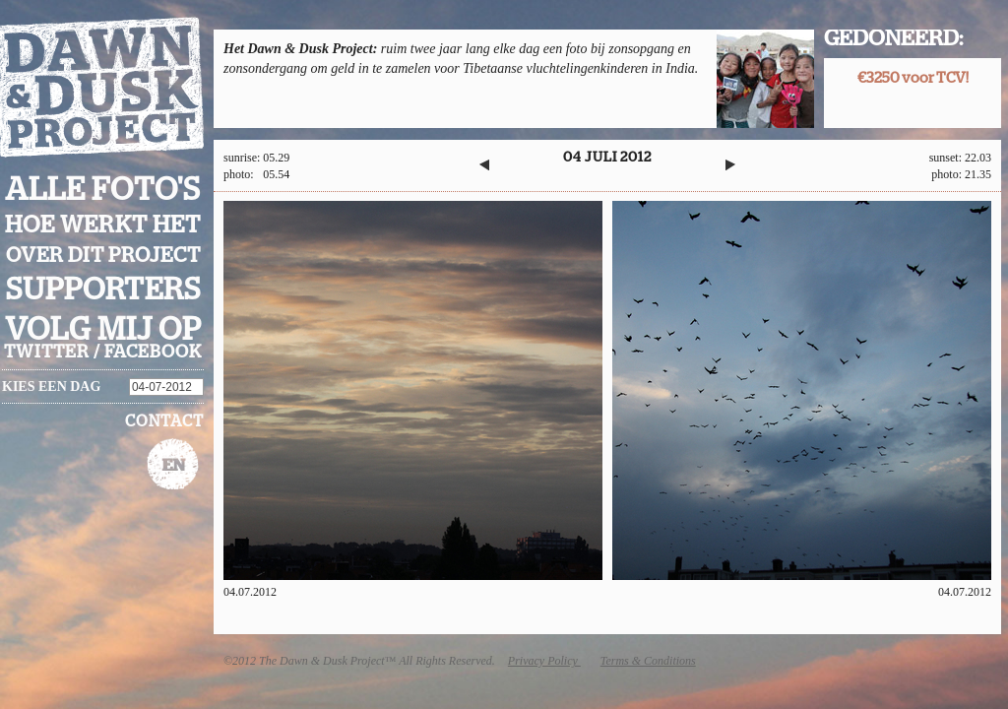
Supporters (103, 290)
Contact (164, 421)
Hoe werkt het (103, 225)
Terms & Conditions (648, 661)
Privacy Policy (544, 661)
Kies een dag (51, 386)
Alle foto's (103, 190)
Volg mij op (103, 330)
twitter (47, 352)
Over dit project (103, 255)
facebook (153, 352)
